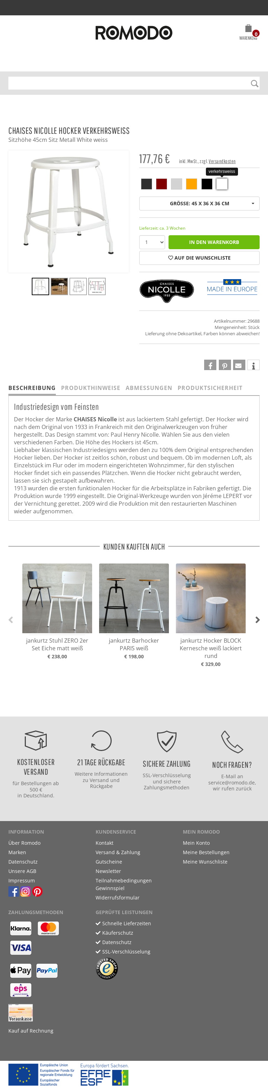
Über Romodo (24, 843)
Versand (99, 780)
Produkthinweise (90, 388)
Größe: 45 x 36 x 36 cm (212, 203)
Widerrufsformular (118, 897)
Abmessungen (149, 388)
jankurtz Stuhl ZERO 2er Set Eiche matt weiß (57, 644)
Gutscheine (109, 861)
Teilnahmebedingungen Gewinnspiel (124, 884)
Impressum (21, 880)
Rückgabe (101, 786)
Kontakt (104, 843)
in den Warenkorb (214, 242)
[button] (248, 33)
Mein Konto (196, 843)
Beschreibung (32, 388)
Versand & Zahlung (118, 852)
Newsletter (108, 871)
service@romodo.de (231, 782)
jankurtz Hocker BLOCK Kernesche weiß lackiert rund (211, 648)
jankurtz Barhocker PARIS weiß (134, 644)
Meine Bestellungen (206, 852)
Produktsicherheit (210, 388)
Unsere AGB (22, 871)
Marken (17, 852)
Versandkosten (222, 161)
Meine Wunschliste (205, 861)
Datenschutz (23, 861)
